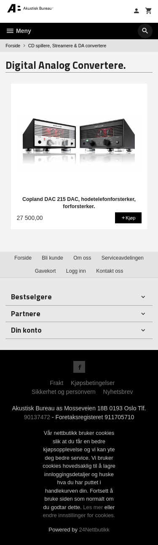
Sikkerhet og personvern (64, 391)
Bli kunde (52, 258)
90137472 (37, 417)
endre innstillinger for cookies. (79, 515)
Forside (12, 45)
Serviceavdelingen (123, 258)
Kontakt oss (109, 271)
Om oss (82, 258)
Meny (18, 30)
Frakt (56, 383)
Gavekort (45, 271)
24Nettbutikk (94, 529)
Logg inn (76, 271)
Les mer (93, 507)
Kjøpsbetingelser (93, 383)
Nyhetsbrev (118, 391)
